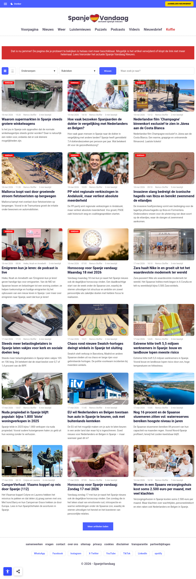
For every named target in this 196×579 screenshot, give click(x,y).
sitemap (86, 544)
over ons (73, 544)
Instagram (75, 553)
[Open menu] (5, 4)
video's (134, 29)
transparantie (140, 544)
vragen (49, 544)
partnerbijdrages (160, 544)
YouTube (111, 553)
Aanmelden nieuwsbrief (179, 4)
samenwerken (34, 544)
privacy (97, 544)
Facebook (57, 553)
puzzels (101, 29)
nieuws (48, 29)
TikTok (126, 553)
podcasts (118, 29)
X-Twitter (94, 553)
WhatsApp (39, 553)
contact (60, 544)
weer (62, 29)
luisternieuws (80, 29)
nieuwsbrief (153, 29)
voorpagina (29, 29)
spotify (158, 553)
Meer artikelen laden (98, 526)
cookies (109, 544)
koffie (170, 29)
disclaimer (122, 544)
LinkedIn (142, 553)
